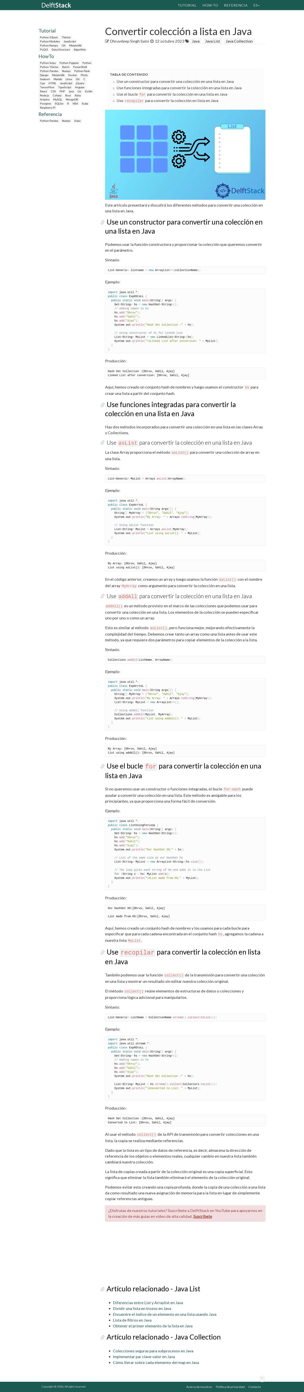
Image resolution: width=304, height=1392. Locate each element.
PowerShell (80, 67)
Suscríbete (202, 1216)
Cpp (42, 83)
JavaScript (70, 41)
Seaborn (45, 79)
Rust (68, 95)
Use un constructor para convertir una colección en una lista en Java (175, 81)
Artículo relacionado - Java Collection (162, 1337)
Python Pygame (69, 62)
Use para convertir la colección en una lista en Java (177, 442)
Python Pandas (49, 71)
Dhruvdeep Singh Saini (129, 41)
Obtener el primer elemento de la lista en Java (153, 1325)
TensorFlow (47, 87)
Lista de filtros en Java (132, 1320)
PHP (62, 91)
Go (79, 91)
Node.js (44, 95)
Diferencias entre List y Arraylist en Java (148, 1302)
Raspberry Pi (47, 107)
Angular (80, 87)
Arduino (45, 99)
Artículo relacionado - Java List (152, 1288)
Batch (65, 67)
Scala (85, 103)
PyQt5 (44, 49)
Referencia (236, 5)
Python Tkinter (49, 67)
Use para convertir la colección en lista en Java (167, 100)
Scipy (77, 120)
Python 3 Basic (49, 37)
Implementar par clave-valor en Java (144, 1356)
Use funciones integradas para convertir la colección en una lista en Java (179, 87)
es (256, 5)
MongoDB (72, 99)
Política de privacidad (230, 1387)
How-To (210, 5)
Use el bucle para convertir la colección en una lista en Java (172, 94)
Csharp (57, 95)
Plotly (84, 75)
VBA (75, 103)
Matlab (58, 79)
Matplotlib (75, 45)
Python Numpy (49, 45)
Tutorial (187, 5)
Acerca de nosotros (199, 1387)
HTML (52, 83)
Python (86, 62)
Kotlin (88, 91)
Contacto (254, 1387)
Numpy (66, 71)
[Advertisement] (15, 74)
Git (64, 45)
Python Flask (82, 71)
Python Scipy (48, 62)
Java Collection (239, 41)
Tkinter (66, 37)
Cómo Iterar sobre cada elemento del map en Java (156, 1362)
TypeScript (64, 87)
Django (44, 75)
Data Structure (61, 49)
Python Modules (50, 41)
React (43, 91)
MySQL (57, 99)
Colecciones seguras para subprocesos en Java (153, 1350)
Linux (69, 79)
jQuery (80, 83)
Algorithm (80, 49)
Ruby (78, 95)
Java (71, 91)
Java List (212, 41)
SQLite (59, 103)
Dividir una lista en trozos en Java (142, 1308)
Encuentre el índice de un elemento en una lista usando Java (164, 1314)
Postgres (45, 103)
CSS (53, 91)
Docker (72, 75)
